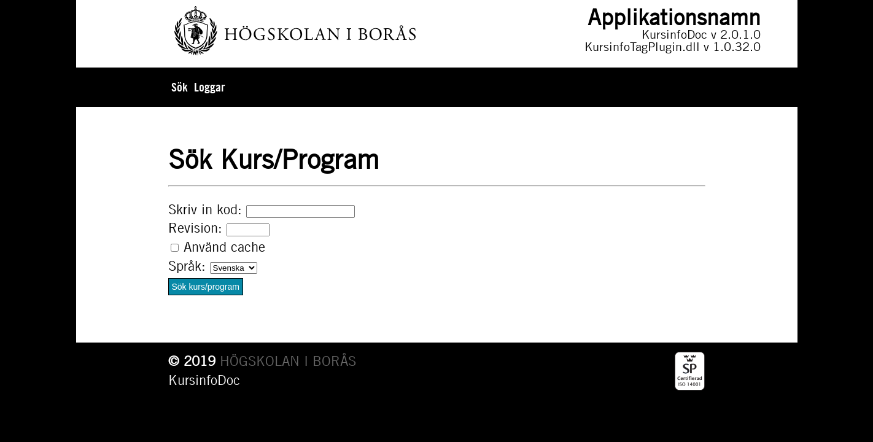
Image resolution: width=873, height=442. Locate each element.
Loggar (209, 87)
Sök (179, 87)
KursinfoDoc (204, 380)
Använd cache (224, 247)
